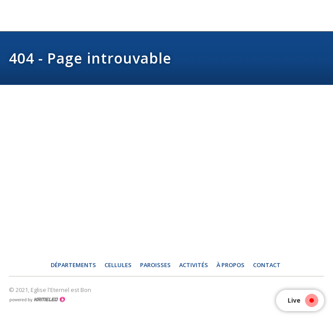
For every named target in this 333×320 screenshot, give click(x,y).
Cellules (118, 265)
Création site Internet (37, 299)
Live (301, 300)
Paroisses (155, 265)
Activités (193, 265)
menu (319, 15)
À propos (231, 265)
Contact (267, 265)
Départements (73, 265)
